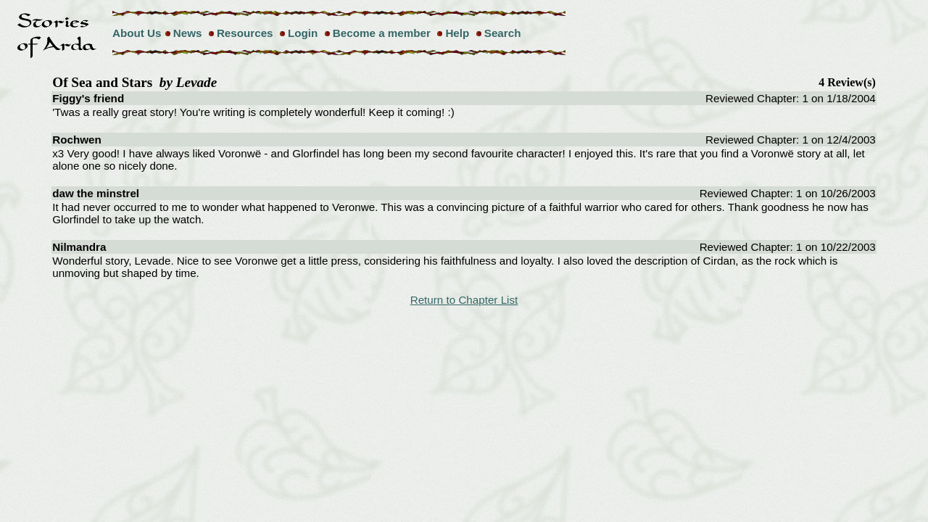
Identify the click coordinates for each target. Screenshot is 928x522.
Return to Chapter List (464, 300)
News (187, 33)
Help (457, 33)
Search (502, 33)
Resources (245, 33)
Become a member (382, 33)
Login (303, 33)
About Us (137, 33)
